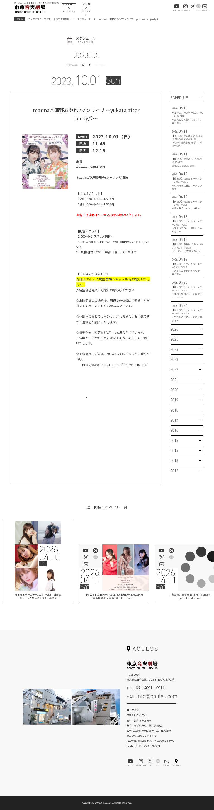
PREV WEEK (72, 64)
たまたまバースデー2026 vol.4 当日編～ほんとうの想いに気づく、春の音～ (38, 597)
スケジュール (84, 19)
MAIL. (152, 696)
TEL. (146, 687)
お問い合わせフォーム (151, 707)
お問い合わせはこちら (86, 402)
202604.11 (90, 576)
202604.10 (49, 553)
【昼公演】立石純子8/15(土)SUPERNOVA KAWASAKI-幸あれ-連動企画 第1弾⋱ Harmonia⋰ (114, 597)
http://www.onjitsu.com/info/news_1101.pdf (114, 364)
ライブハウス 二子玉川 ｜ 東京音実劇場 (48, 19)
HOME (20, 19)
